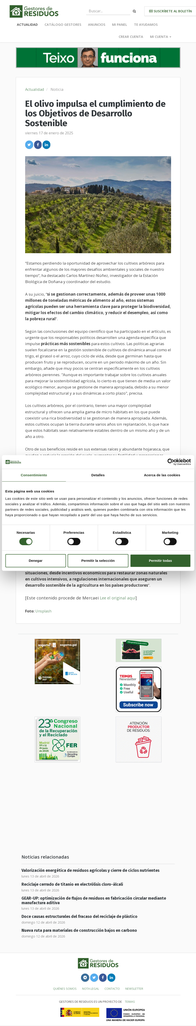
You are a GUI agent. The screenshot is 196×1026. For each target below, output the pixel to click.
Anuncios (96, 24)
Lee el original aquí (118, 598)
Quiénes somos (65, 989)
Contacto (112, 989)
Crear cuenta (131, 36)
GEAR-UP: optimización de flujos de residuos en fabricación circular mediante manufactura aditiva (93, 900)
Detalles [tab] (98, 475)
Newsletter (134, 989)
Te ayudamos (146, 24)
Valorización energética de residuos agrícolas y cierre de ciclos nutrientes (90, 870)
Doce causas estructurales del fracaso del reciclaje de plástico (79, 916)
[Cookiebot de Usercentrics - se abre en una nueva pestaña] (171, 461)
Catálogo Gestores (63, 24)
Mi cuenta (160, 36)
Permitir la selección (98, 560)
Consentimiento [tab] (34, 475)
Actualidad (27, 24)
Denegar (36, 560)
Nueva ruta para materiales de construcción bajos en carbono (79, 930)
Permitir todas (160, 560)
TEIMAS (130, 1002)
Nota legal (90, 989)
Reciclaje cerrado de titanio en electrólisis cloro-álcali (72, 884)
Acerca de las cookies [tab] (162, 475)
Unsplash (43, 611)
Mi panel (119, 24)
